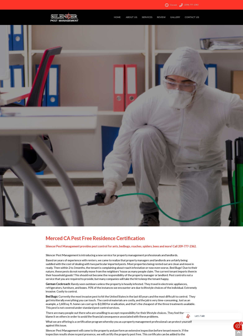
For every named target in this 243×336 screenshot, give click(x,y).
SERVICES (147, 17)
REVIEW (161, 17)
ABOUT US (131, 17)
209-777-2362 (187, 246)
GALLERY (175, 17)
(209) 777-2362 (191, 5)
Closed (173, 5)
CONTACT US (192, 17)
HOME (117, 17)
